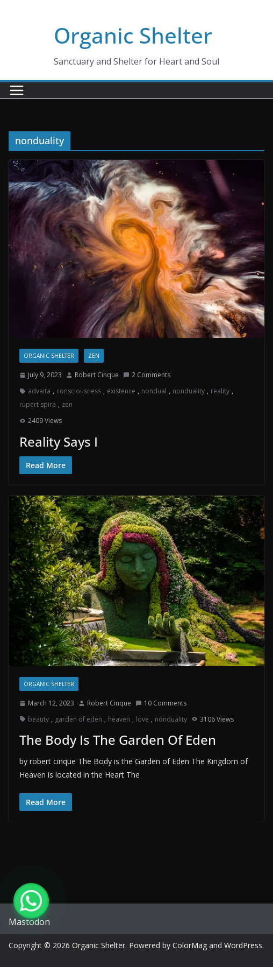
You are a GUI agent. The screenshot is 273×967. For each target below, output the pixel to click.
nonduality (189, 391)
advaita (39, 391)
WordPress (243, 945)
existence (121, 391)
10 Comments (160, 703)
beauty (38, 719)
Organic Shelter (133, 35)
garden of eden (78, 719)
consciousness (78, 391)
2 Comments (146, 374)
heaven (119, 719)
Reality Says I (58, 441)
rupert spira (37, 404)
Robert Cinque (97, 374)
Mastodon (29, 922)
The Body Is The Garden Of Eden (117, 740)
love (142, 719)
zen (93, 355)
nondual (154, 391)
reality (220, 391)
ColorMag (190, 945)
